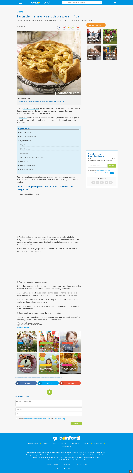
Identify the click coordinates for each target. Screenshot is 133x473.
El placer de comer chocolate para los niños (68, 347)
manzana (23, 117)
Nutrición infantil (67, 343)
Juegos (20, 343)
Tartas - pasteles (38, 320)
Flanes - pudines (20, 377)
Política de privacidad (60, 443)
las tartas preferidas (31, 108)
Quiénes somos (33, 443)
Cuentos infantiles (46, 365)
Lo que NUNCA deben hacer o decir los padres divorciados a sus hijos (94, 39)
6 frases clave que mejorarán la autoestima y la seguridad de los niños (94, 55)
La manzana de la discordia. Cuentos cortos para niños (47, 369)
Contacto (86, 443)
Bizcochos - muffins (32, 377)
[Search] (100, 2)
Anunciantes (98, 443)
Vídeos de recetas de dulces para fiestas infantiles (47, 347)
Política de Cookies (58, 419)
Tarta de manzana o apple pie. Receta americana (69, 369)
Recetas (20, 12)
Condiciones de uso (45, 419)
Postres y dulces (56, 377)
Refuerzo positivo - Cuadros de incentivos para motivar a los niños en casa (110, 55)
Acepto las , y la (41, 419)
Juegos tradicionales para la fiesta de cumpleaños (25, 347)
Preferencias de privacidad (31, 419)
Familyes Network (52, 464)
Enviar (76, 423)
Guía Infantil (67, 464)
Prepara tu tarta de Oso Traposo (25, 370)
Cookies (45, 443)
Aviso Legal (75, 443)
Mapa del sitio (66, 446)
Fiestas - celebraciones (46, 343)
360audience (72, 469)
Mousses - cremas (45, 377)
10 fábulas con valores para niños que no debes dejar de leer (109, 39)
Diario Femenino (81, 464)
